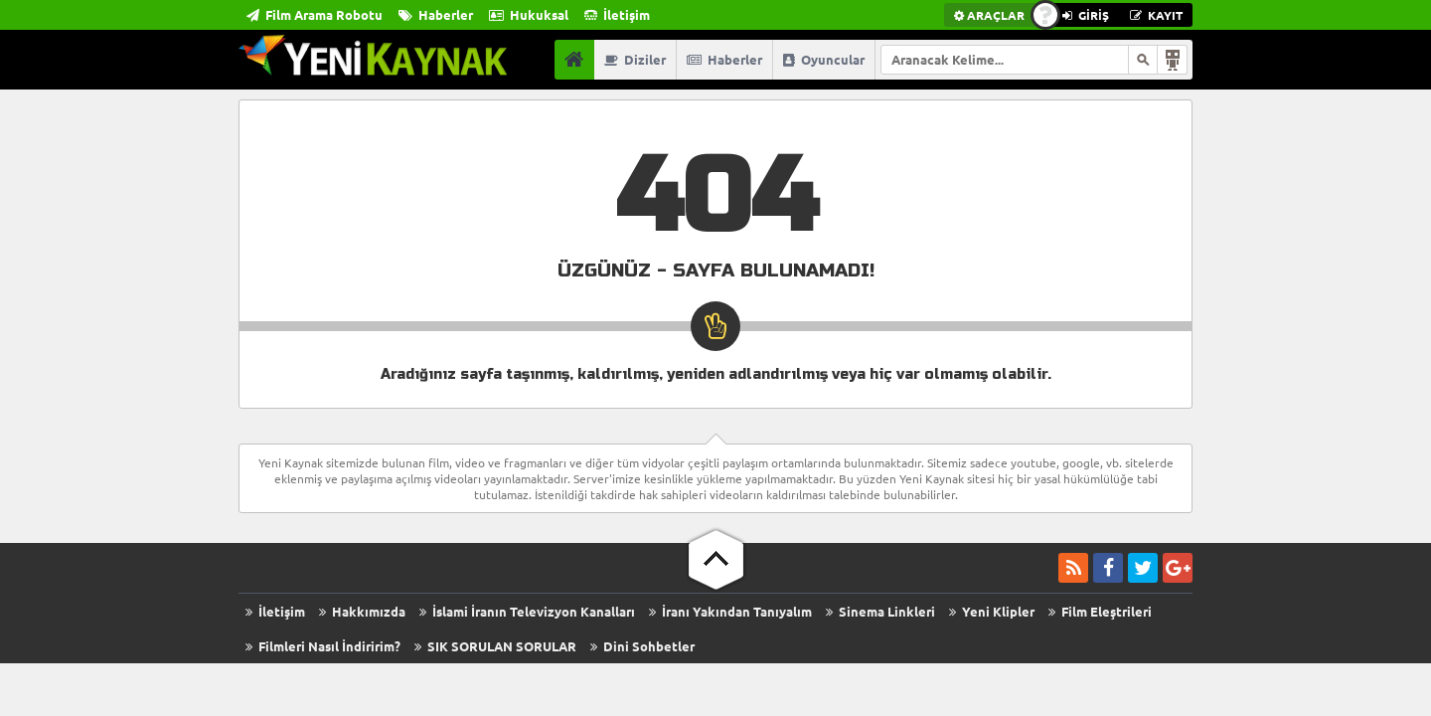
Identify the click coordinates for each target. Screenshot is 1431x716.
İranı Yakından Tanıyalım (730, 611)
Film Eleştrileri (1100, 611)
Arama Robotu (1173, 60)
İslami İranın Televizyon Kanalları (527, 611)
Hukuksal (528, 14)
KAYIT (1156, 15)
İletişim (617, 14)
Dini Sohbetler (642, 645)
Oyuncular (824, 59)
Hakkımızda (362, 611)
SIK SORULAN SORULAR (495, 645)
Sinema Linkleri (880, 611)
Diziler (635, 59)
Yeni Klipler (991, 611)
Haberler (435, 14)
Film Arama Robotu (314, 14)
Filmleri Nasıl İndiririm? (322, 645)
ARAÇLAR (989, 15)
